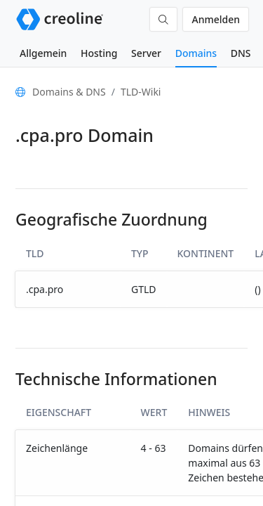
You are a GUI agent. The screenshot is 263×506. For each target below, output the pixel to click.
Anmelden (215, 19)
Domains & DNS (69, 91)
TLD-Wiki (141, 91)
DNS (241, 53)
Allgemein (43, 53)
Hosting (99, 53)
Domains (196, 53)
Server (146, 53)
